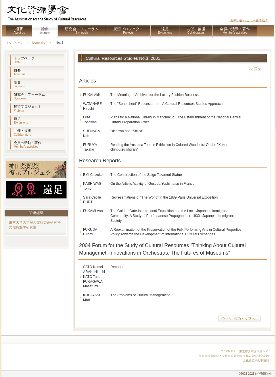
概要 (19, 30)
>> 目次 (255, 69)
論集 (19, 84)
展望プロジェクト (128, 30)
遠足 (165, 30)
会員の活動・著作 (235, 30)
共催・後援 (196, 30)
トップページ (14, 42)
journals (38, 42)
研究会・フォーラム (82, 30)
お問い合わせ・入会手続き (249, 20)
